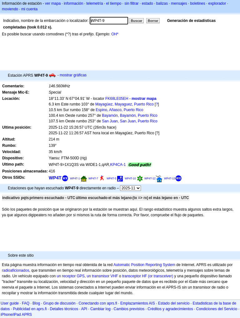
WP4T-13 (169, 178)
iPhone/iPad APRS (16, 314)
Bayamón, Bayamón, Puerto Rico (129, 115)
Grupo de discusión (59, 303)
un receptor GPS (70, 276)
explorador (217, 3)
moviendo (10, 9)
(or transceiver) (160, 276)
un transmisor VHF (102, 276)
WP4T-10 (130, 178)
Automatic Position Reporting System (144, 265)
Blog (36, 303)
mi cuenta (29, 9)
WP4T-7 (93, 178)
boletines (197, 3)
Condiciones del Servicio (216, 309)
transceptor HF (134, 276)
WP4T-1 (75, 178)
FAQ (25, 303)
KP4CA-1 (118, 164)
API (84, 309)
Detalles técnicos (64, 309)
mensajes (179, 3)
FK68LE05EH (116, 98)
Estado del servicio (174, 303)
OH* (114, 34)
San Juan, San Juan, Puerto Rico (129, 121)
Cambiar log (100, 309)
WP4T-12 (150, 178)
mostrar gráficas (73, 75)
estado (147, 3)
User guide (10, 303)
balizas (162, 3)
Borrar (153, 21)
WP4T (55, 177)
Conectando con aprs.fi (98, 303)
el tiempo (114, 3)
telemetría (94, 3)
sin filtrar (131, 3)
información (73, 3)
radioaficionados (15, 270)
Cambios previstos (129, 309)
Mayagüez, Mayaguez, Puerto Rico (124, 104)
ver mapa (53, 3)
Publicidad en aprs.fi (30, 309)
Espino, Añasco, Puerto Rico (119, 110)
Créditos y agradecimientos (170, 309)
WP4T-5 (111, 178)
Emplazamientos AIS (137, 303)
